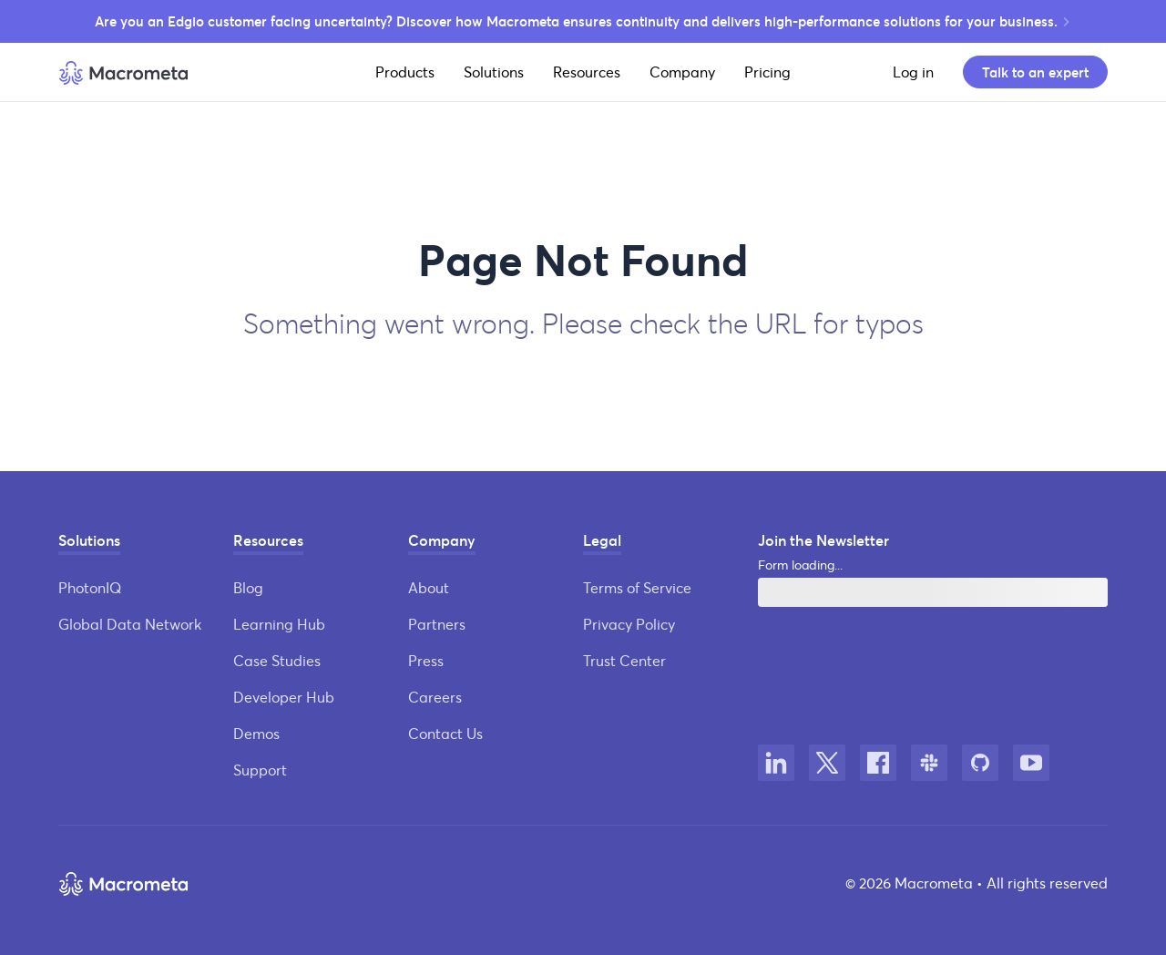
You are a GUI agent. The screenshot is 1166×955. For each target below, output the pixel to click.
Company (682, 71)
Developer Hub (283, 696)
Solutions (494, 71)
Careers (435, 696)
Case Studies (277, 660)
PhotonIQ (89, 587)
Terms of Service (637, 587)
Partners (436, 623)
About (428, 587)
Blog (248, 587)
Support (260, 769)
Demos (256, 733)
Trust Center (624, 660)
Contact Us (445, 733)
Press (426, 660)
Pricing (767, 71)
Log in (913, 71)
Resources (586, 71)
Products (405, 71)
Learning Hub (279, 623)
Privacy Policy (629, 623)
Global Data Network (129, 623)
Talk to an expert (1035, 72)
